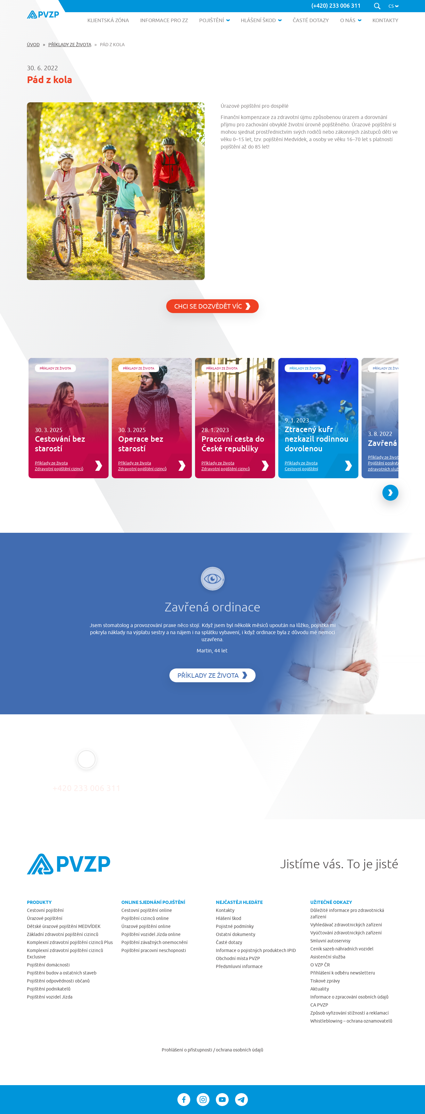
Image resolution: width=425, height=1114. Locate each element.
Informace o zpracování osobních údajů (349, 996)
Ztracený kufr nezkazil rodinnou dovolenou (316, 438)
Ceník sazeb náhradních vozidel (341, 948)
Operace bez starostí (140, 443)
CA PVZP (319, 1005)
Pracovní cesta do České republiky (232, 443)
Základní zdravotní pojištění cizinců (62, 934)
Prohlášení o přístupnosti (187, 1049)
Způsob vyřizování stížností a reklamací (349, 1013)
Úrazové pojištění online (146, 926)
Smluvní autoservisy (330, 940)
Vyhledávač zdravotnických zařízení (346, 924)
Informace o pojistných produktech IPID (256, 950)
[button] (393, 6)
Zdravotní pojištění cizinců (59, 468)
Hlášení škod (228, 918)
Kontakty (225, 910)
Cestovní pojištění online (146, 910)
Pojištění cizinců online (145, 918)
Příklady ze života (69, 44)
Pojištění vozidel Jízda (49, 996)
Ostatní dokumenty (235, 934)
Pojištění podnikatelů (48, 988)
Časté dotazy (229, 942)
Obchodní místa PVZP (238, 958)
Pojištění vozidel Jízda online (151, 934)
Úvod (33, 44)
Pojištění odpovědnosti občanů (58, 980)
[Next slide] (390, 493)
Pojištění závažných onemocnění (154, 942)
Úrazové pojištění (44, 918)
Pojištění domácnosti (48, 964)
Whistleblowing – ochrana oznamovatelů (351, 1021)
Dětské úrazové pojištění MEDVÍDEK (64, 926)
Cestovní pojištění (301, 468)
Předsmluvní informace (239, 966)
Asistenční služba (327, 956)
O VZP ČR (320, 964)
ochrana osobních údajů (239, 1049)
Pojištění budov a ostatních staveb (61, 972)
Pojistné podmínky (235, 926)
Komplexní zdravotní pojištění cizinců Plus (70, 942)
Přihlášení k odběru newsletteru (342, 972)
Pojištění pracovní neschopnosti (153, 950)
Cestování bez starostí (60, 443)
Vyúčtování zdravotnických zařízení (346, 932)
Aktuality (319, 988)
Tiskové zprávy (325, 980)
